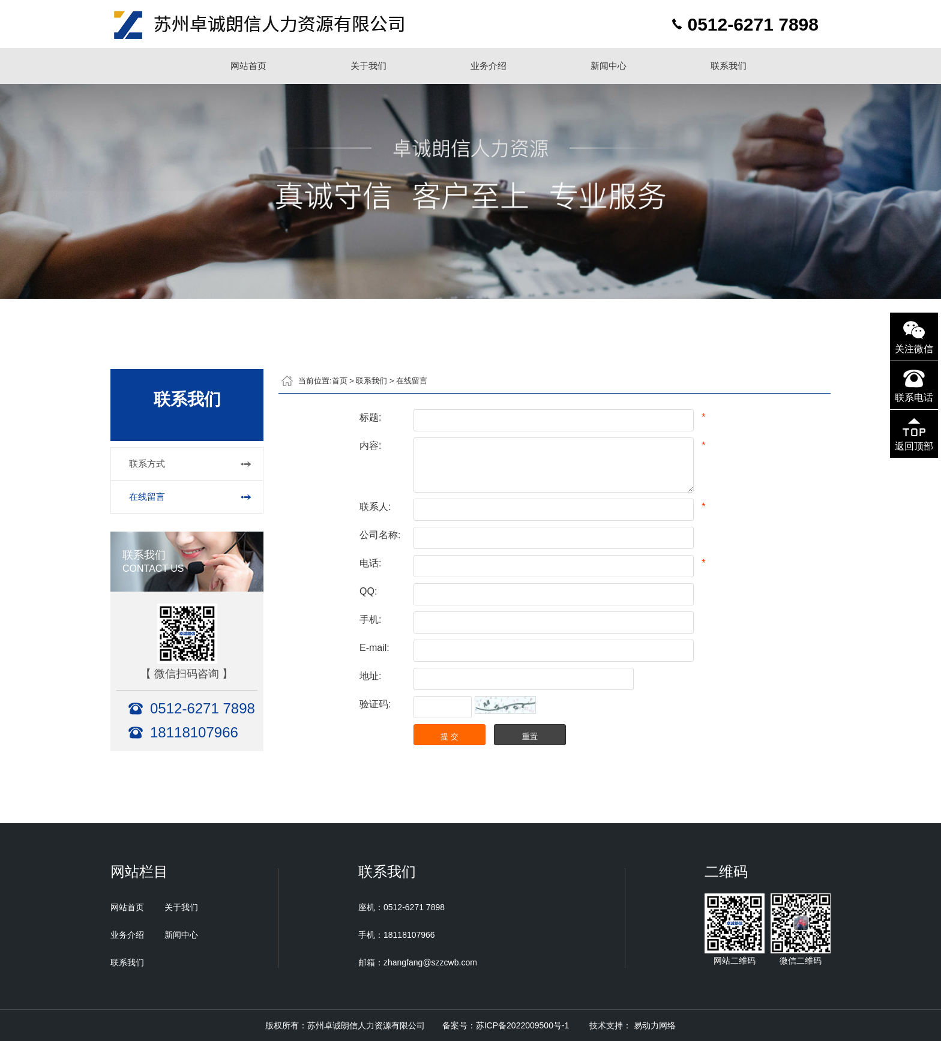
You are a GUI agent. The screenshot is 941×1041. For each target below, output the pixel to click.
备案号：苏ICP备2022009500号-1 (506, 1025)
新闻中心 (609, 66)
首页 (339, 380)
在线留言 (147, 496)
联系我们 (729, 66)
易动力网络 (655, 1025)
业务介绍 (488, 66)
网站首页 (248, 66)
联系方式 (147, 463)
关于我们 (368, 66)
